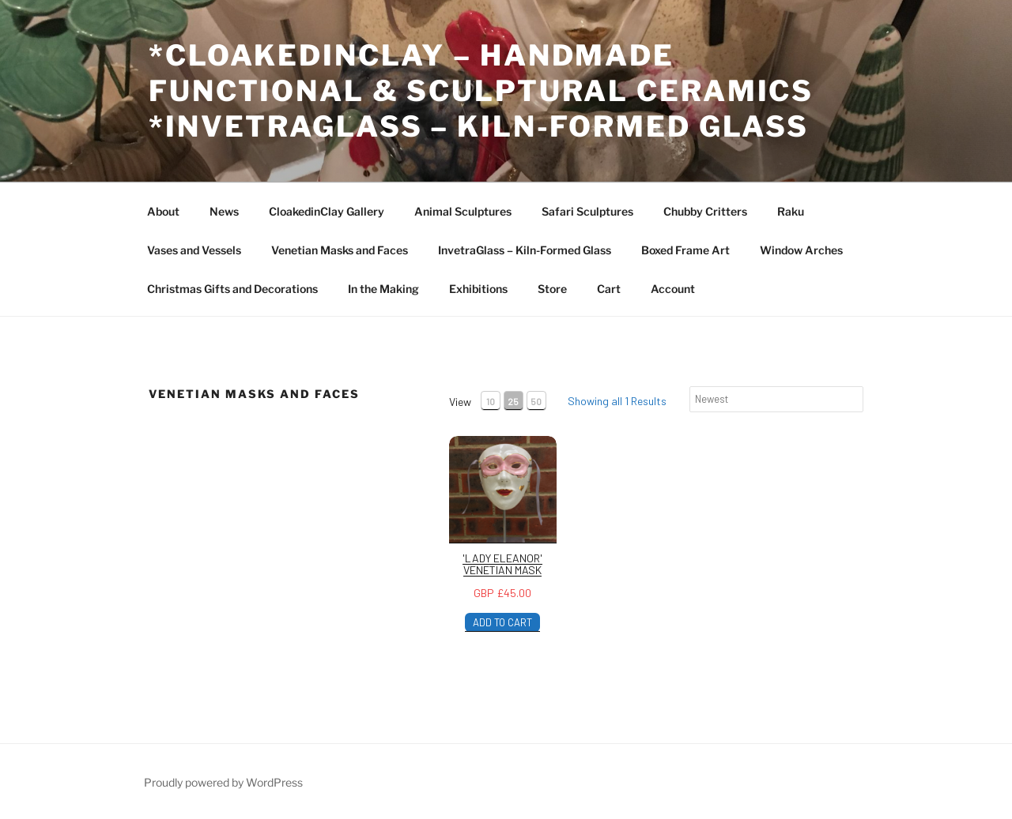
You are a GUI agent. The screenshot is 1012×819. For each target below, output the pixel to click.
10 (490, 401)
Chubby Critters (705, 211)
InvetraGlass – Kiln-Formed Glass (524, 250)
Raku (790, 211)
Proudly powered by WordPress (223, 782)
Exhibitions (478, 288)
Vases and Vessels (194, 250)
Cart (609, 288)
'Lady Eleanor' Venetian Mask (502, 564)
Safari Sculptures (587, 211)
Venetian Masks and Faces (339, 250)
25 (513, 401)
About (163, 211)
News (224, 211)
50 (536, 401)
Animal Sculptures (463, 211)
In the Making (383, 288)
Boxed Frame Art (685, 250)
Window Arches (801, 250)
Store (552, 288)
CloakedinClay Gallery (326, 211)
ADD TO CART (502, 622)
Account (673, 288)
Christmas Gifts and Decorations (232, 288)
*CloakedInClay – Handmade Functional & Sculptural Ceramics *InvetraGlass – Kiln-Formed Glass (481, 91)
